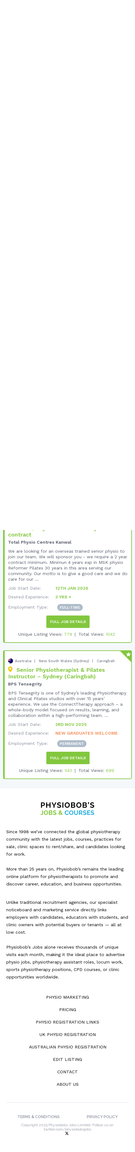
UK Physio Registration (68, 1034)
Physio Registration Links (67, 1022)
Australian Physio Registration (67, 1046)
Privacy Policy (102, 1117)
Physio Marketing (67, 997)
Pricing (67, 1009)
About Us (68, 1084)
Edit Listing (67, 1059)
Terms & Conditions (38, 1117)
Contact (67, 1071)
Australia (23, 661)
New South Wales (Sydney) (64, 661)
